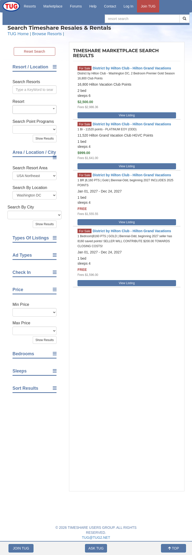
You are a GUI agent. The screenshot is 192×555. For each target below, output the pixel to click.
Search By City (21, 207)
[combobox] (34, 109)
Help (92, 6)
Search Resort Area (30, 168)
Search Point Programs (33, 121)
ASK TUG (96, 548)
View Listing (127, 115)
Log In (128, 6)
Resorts (30, 6)
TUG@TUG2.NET (96, 538)
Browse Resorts (47, 33)
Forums (76, 6)
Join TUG (148, 6)
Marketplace (53, 6)
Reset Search (34, 51)
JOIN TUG (21, 548)
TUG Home (18, 33)
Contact (110, 6)
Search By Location (29, 187)
